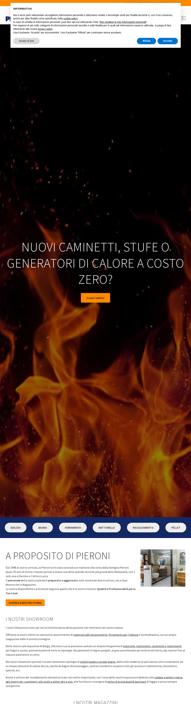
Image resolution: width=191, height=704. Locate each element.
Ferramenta (73, 527)
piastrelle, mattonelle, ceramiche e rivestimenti (152, 646)
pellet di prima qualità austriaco (126, 681)
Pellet (175, 527)
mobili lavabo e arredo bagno (97, 661)
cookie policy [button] (70, 18)
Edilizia (16, 527)
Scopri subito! (95, 298)
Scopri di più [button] (26, 40)
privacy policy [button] (45, 29)
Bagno (42, 527)
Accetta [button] (167, 40)
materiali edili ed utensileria (90, 634)
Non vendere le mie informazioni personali (123, 22)
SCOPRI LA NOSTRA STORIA (25, 602)
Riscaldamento (143, 527)
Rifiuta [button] (146, 40)
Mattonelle (107, 527)
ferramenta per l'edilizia (123, 634)
